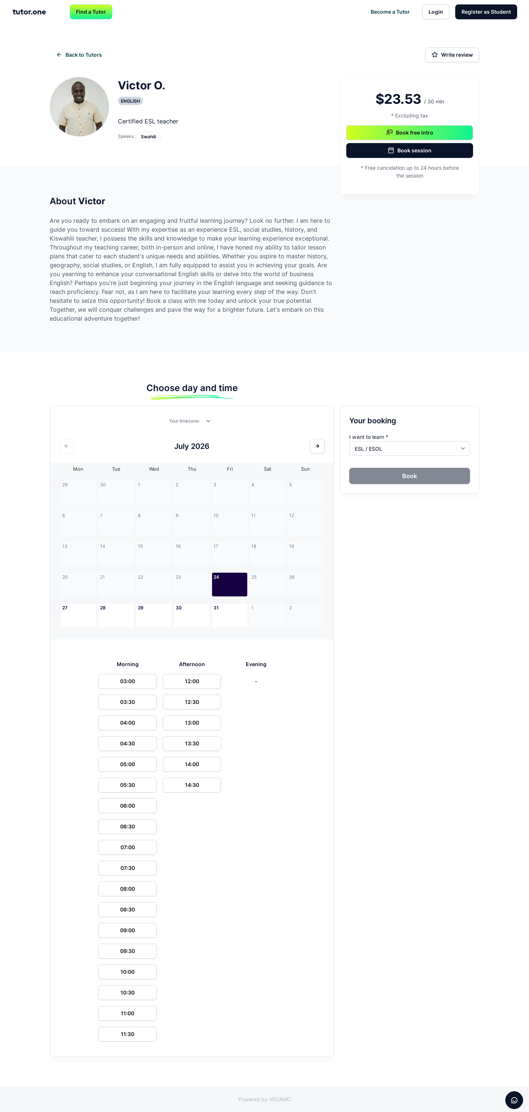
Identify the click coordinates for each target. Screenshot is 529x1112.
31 (216, 607)
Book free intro (409, 132)
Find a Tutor (91, 12)
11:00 (127, 1013)
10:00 (127, 972)
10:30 (127, 992)
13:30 (192, 743)
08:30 (127, 909)
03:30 (127, 702)
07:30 (127, 868)
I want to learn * (368, 437)
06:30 (127, 826)
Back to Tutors (79, 55)
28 (103, 607)
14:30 (192, 785)
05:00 (127, 764)
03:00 (127, 681)
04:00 (127, 722)
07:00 (127, 847)
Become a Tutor (390, 12)
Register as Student (486, 12)
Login (436, 12)
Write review (452, 55)
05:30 (127, 785)
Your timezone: (184, 421)
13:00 (192, 722)
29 (140, 607)
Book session (410, 150)
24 (216, 577)
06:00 (127, 805)
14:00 (192, 764)
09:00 (127, 930)
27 (64, 607)
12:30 (192, 702)
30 (179, 607)
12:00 (192, 681)
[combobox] (209, 422)
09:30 (127, 951)
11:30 (127, 1034)
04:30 (127, 743)
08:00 (127, 889)
